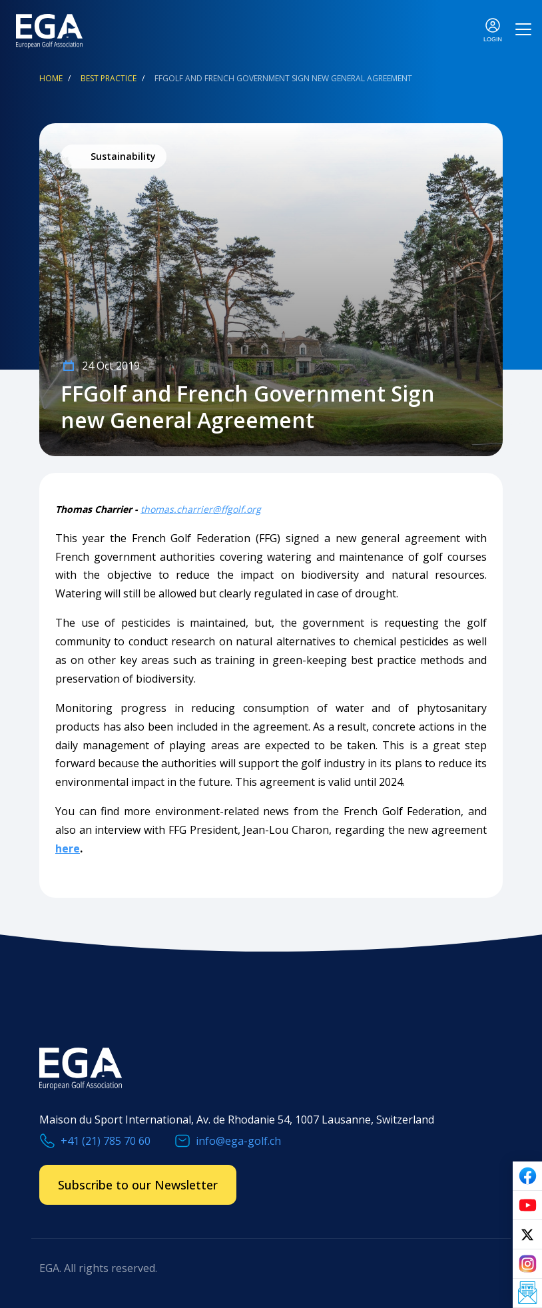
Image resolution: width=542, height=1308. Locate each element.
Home (51, 78)
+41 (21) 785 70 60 (105, 1141)
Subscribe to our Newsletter (138, 1185)
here (67, 848)
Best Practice (108, 78)
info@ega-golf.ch (238, 1141)
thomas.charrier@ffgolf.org (200, 509)
